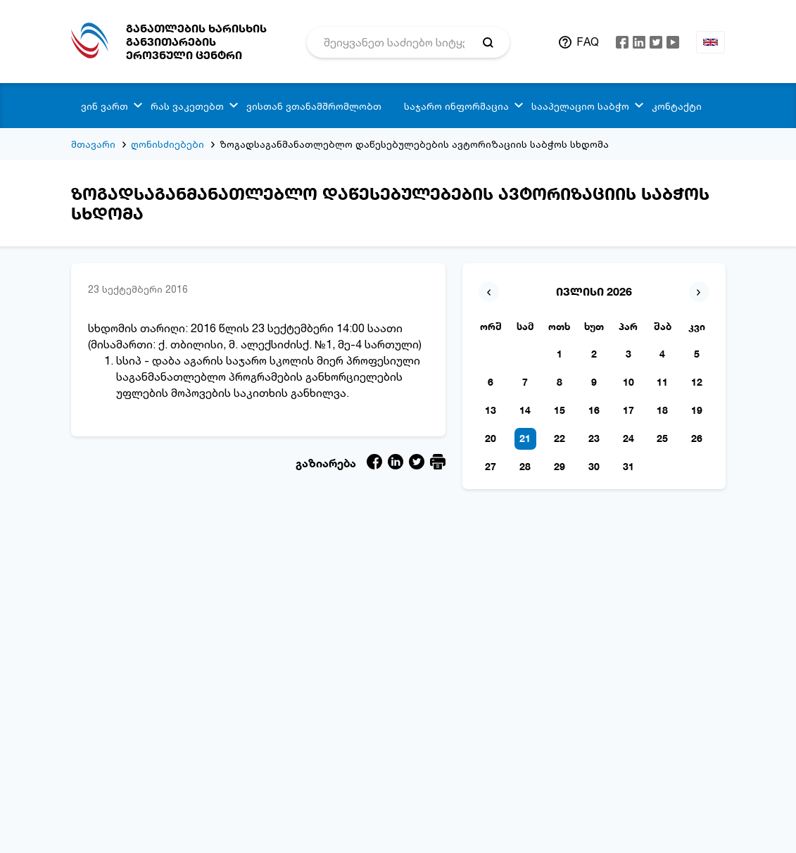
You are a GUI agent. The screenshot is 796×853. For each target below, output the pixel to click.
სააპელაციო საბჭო (580, 106)
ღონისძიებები (167, 144)
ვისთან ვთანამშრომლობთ (313, 106)
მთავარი (93, 144)
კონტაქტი (677, 106)
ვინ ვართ (104, 106)
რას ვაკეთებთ (187, 106)
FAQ (587, 41)
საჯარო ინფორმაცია (456, 106)
